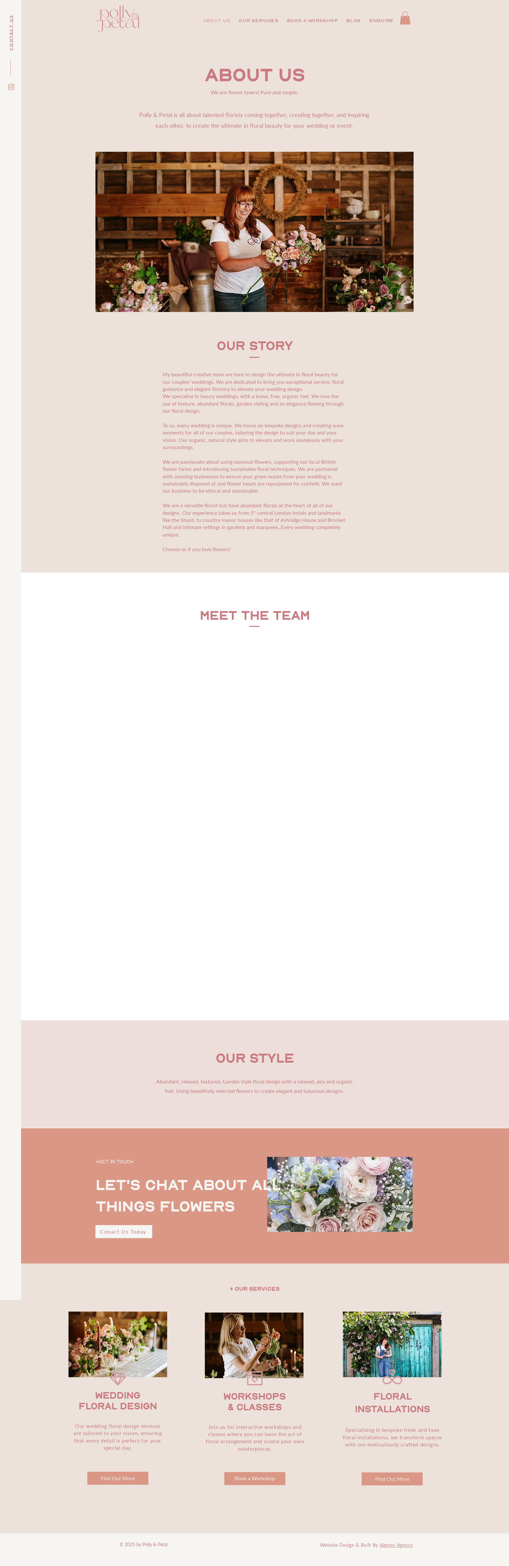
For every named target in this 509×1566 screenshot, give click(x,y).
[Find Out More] (117, 1478)
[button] (258, 20)
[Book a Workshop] (254, 1478)
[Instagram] (11, 87)
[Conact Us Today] (123, 1231)
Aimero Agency (396, 1545)
